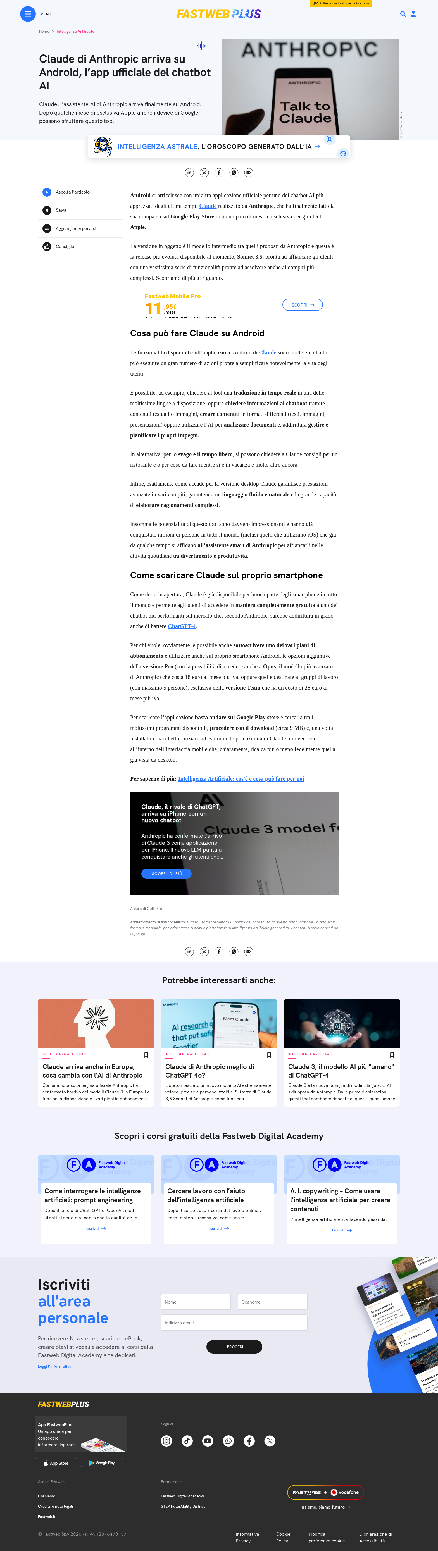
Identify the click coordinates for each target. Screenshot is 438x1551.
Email (248, 172)
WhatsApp (234, 172)
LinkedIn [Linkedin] (189, 172)
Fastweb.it (46, 1516)
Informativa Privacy (247, 1537)
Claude (207, 206)
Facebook (219, 172)
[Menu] (35, 14)
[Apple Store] (56, 1462)
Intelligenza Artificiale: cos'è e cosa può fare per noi (241, 779)
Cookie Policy (283, 1537)
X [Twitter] (204, 172)
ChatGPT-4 (182, 626)
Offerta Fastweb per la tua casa (344, 3)
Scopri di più (167, 873)
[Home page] (219, 13)
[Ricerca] (404, 14)
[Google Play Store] (102, 1462)
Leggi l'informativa (55, 1366)
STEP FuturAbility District (183, 1506)
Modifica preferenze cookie (327, 1537)
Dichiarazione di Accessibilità (376, 1537)
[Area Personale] (413, 14)
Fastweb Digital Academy (182, 1495)
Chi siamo (46, 1495)
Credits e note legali (55, 1506)
